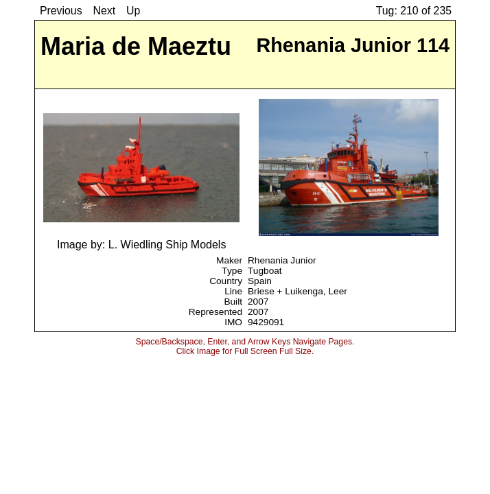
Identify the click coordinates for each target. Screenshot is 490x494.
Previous (61, 10)
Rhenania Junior (282, 260)
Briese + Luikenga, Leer (297, 291)
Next (104, 10)
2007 (258, 301)
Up (133, 10)
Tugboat (265, 271)
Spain (260, 281)
